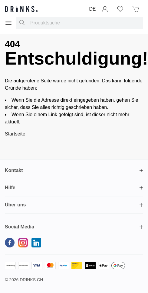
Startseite (15, 133)
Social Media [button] (19, 226)
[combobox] (79, 23)
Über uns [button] (15, 204)
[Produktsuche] (22, 23)
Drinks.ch (31, 279)
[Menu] (8, 23)
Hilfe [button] (10, 187)
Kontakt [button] (14, 170)
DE (92, 8)
